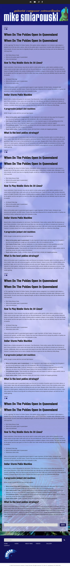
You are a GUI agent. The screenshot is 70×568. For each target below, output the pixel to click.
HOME (6, 543)
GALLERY (49, 543)
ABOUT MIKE (29, 543)
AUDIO (16, 543)
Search (6, 522)
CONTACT (7, 545)
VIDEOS (38, 543)
